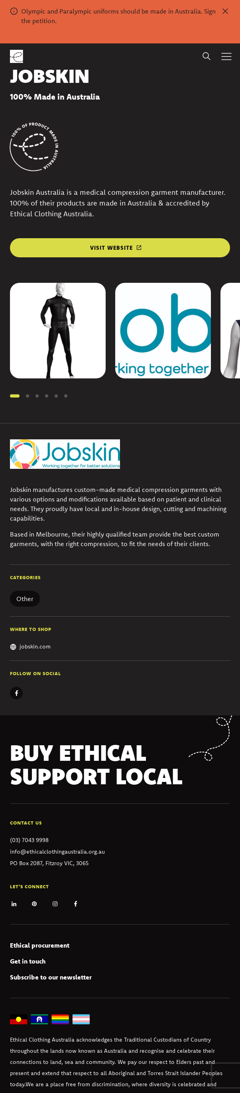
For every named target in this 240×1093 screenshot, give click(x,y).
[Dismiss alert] (225, 11)
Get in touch (27, 961)
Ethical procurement (39, 945)
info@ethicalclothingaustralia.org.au (57, 851)
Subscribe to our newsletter (51, 977)
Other (24, 599)
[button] (15, 396)
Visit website (111, 247)
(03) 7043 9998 (29, 840)
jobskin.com (35, 646)
